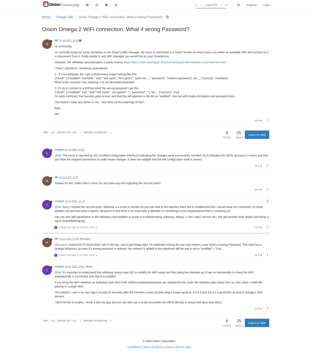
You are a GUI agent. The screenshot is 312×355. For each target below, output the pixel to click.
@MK (58, 155)
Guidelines (134, 347)
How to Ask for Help (178, 347)
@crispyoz (85, 239)
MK (57, 40)
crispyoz (59, 149)
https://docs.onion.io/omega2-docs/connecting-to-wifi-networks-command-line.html (175, 62)
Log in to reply (257, 134)
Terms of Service (153, 347)
